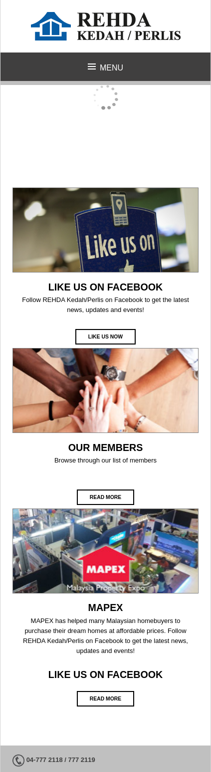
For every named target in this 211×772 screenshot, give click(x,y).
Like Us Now (105, 337)
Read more (106, 497)
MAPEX (105, 607)
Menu (111, 68)
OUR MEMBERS (105, 447)
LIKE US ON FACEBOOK (105, 287)
